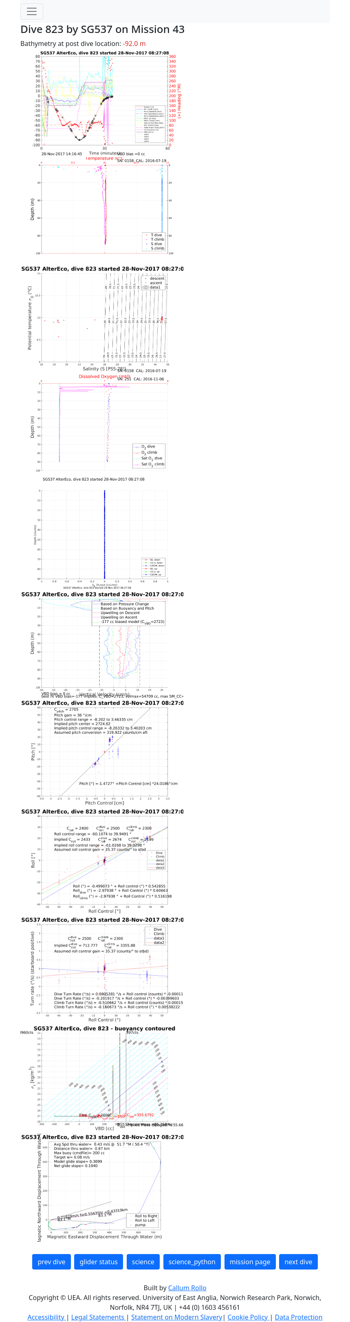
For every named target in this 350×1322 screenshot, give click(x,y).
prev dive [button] (51, 1261)
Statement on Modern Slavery (176, 1317)
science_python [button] (192, 1261)
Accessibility (46, 1317)
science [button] (143, 1261)
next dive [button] (298, 1261)
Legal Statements (98, 1317)
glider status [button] (98, 1261)
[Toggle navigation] (31, 11)
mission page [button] (250, 1261)
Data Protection (298, 1317)
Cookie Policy (248, 1317)
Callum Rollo (187, 1287)
